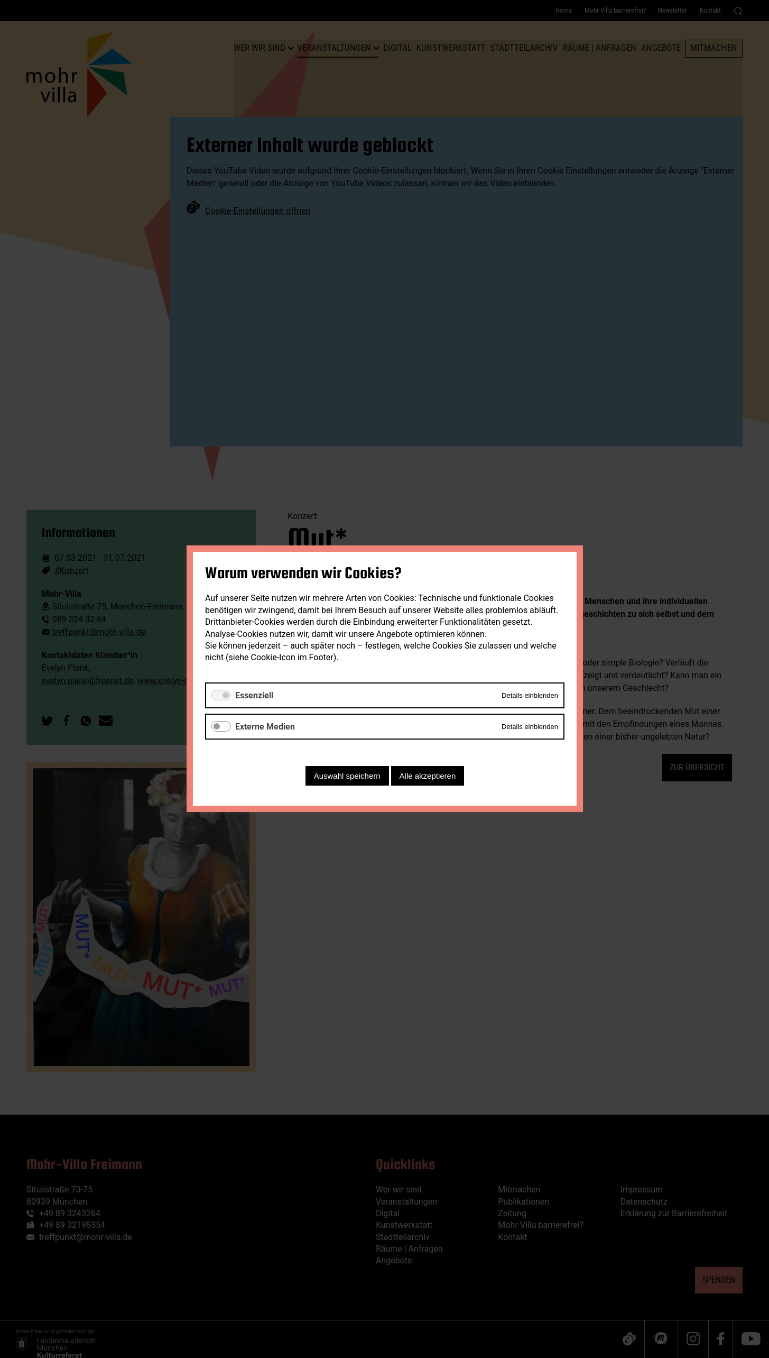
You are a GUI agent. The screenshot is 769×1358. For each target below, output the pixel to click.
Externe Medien (265, 727)
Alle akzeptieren (427, 776)
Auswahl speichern (346, 776)
